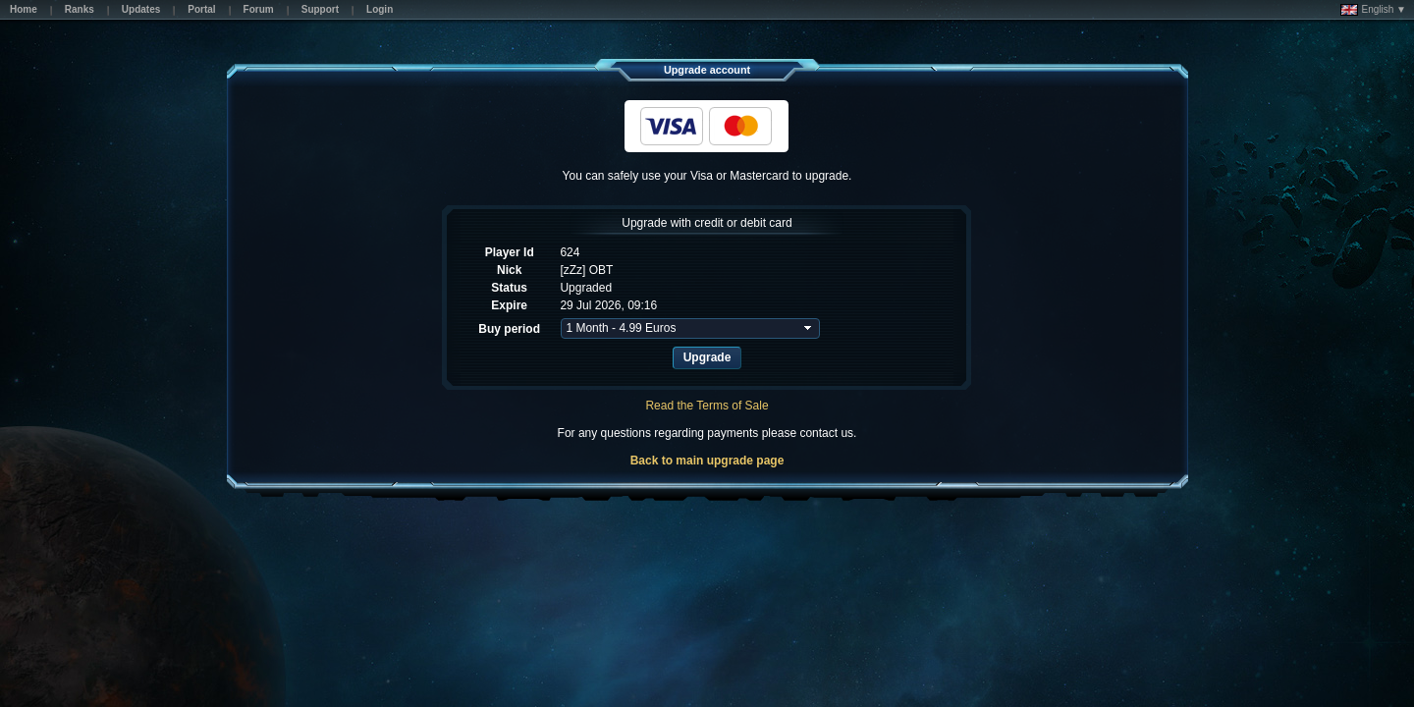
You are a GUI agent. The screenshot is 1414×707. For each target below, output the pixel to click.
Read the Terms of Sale (706, 405)
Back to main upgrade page (707, 460)
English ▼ (1373, 10)
